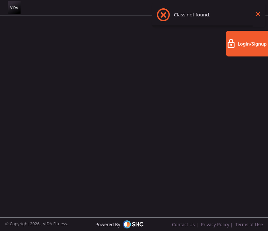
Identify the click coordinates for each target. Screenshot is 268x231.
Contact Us (183, 224)
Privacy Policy (215, 224)
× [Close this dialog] (258, 17)
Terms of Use (249, 224)
